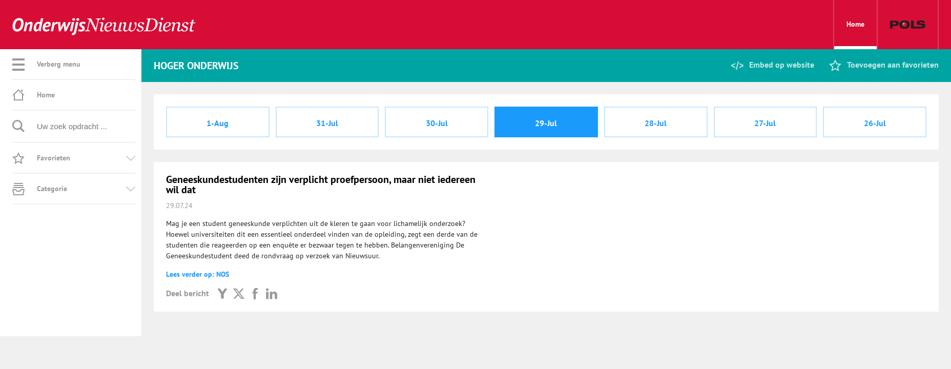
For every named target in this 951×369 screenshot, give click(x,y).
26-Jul (875, 123)
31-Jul (327, 123)
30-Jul (437, 123)
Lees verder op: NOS (197, 274)
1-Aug (217, 123)
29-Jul (546, 123)
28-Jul (656, 123)
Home (855, 34)
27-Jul (765, 123)
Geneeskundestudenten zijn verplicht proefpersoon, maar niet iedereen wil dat (321, 184)
